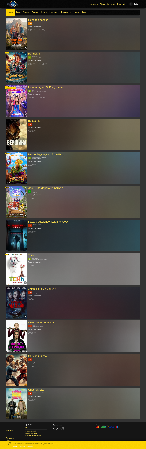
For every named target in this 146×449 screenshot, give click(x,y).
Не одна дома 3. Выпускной (45, 87)
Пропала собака (38, 19)
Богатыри (34, 53)
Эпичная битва (37, 356)
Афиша (102, 4)
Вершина (33, 120)
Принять (16, 446)
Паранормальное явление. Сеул (48, 221)
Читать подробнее (26, 446)
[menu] (71, 4)
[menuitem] (93, 4)
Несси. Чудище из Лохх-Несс (46, 154)
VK (55, 428)
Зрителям (110, 4)
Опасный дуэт (37, 389)
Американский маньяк (41, 288)
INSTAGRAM (62, 428)
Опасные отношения (41, 322)
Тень (31, 255)
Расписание (93, 4)
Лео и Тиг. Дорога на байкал (45, 188)
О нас (119, 4)
